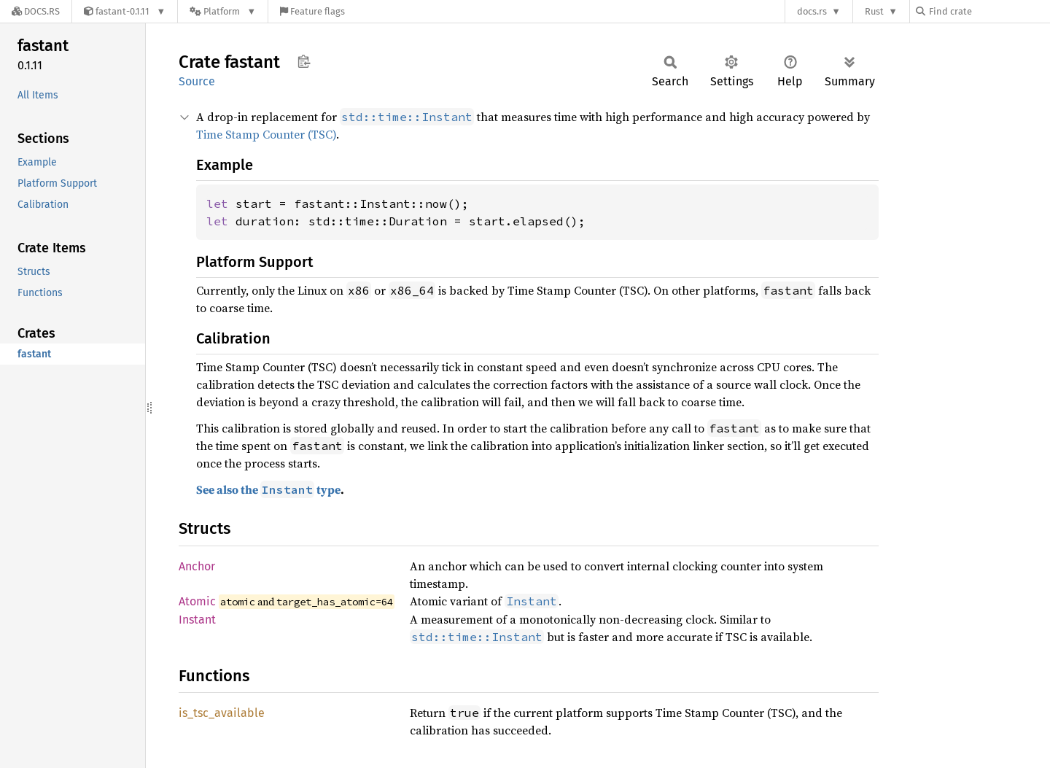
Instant (197, 620)
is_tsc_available (222, 713)
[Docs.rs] (35, 11)
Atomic (197, 601)
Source (197, 81)
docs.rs (812, 11)
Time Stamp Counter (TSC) (266, 134)
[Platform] (223, 11)
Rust (874, 11)
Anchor (197, 566)
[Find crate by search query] (989, 11)
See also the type (268, 489)
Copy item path (304, 61)
